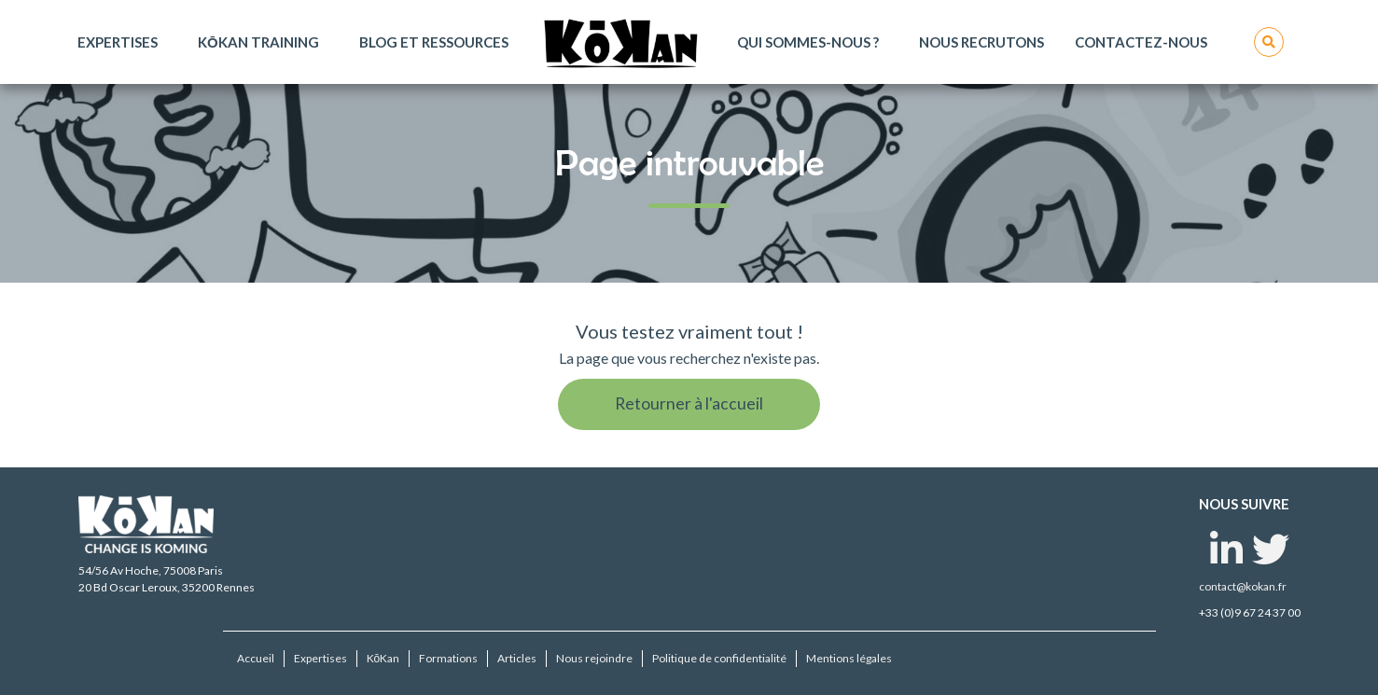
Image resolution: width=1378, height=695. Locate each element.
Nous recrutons (981, 42)
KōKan (383, 658)
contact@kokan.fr (1243, 586)
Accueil (255, 658)
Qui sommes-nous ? (808, 42)
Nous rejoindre (594, 658)
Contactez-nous (1141, 42)
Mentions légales (849, 658)
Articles (516, 658)
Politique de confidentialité (719, 658)
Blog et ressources (433, 42)
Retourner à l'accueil (689, 403)
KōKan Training (258, 42)
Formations (448, 658)
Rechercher (1268, 42)
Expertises (117, 42)
